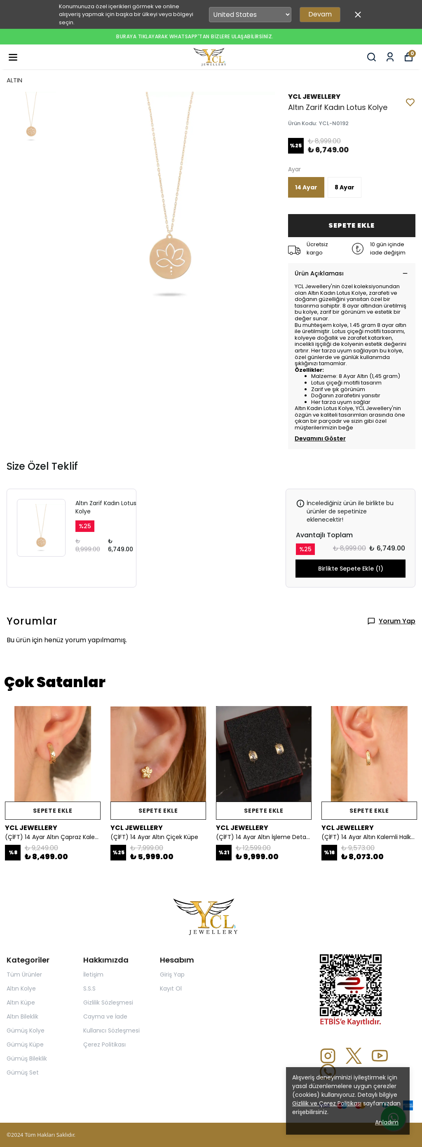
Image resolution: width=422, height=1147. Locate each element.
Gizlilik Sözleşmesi (108, 1002)
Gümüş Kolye (26, 1030)
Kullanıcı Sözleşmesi (111, 1030)
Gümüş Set (23, 1072)
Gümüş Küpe (25, 1044)
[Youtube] (380, 1056)
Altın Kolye (21, 988)
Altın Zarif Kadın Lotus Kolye (105, 507)
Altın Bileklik (22, 1016)
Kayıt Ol (171, 988)
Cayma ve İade (105, 1016)
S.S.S (89, 988)
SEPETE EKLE (351, 225)
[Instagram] (328, 1056)
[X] (354, 1056)
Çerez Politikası (104, 1044)
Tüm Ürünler (24, 974)
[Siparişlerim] (390, 57)
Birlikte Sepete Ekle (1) (350, 568)
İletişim (93, 974)
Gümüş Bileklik (27, 1058)
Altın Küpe (21, 1002)
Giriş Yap (172, 974)
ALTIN (14, 80)
